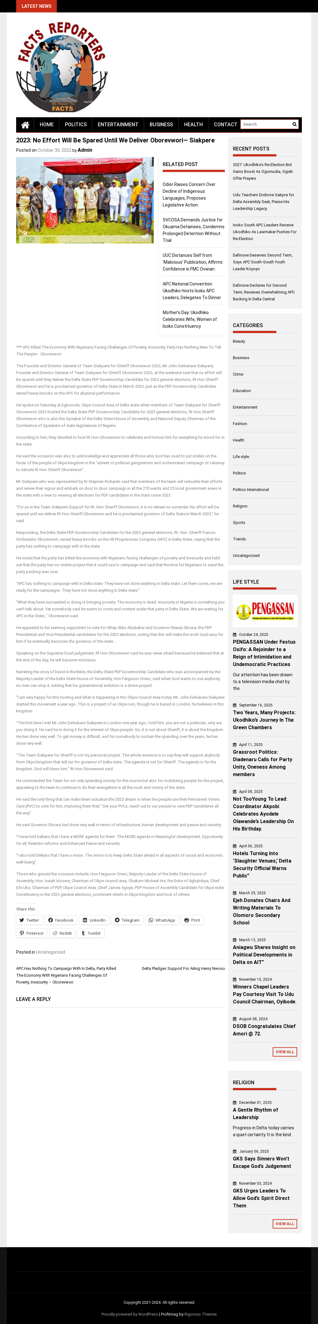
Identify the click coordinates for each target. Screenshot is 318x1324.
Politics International (251, 489)
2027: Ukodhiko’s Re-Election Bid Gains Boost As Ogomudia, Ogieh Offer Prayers (263, 171)
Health (193, 124)
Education (242, 390)
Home (47, 124)
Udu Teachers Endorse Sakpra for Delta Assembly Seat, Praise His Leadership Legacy (263, 201)
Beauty (239, 341)
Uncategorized (50, 952)
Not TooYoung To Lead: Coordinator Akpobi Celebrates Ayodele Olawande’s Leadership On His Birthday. (263, 814)
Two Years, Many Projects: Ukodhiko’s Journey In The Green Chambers (264, 720)
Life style (241, 456)
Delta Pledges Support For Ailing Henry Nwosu (183, 968)
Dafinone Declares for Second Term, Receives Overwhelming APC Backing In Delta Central (264, 292)
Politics (76, 124)
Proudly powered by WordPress (130, 1314)
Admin (85, 150)
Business (161, 124)
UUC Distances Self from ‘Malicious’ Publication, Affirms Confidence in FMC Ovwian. (193, 262)
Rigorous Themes (200, 1314)
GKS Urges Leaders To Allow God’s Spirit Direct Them (261, 1198)
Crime (238, 374)
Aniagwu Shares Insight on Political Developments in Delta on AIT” (264, 954)
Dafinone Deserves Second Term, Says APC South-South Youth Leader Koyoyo (263, 262)
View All (285, 1051)
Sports (239, 522)
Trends (239, 539)
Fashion (240, 423)
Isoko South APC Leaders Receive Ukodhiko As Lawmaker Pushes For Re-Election (265, 232)
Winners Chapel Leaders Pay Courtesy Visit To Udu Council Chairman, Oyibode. (265, 994)
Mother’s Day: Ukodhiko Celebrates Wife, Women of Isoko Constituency (190, 319)
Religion (240, 506)
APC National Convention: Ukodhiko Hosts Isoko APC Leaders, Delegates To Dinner (192, 290)
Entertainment (118, 124)
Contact (226, 124)
